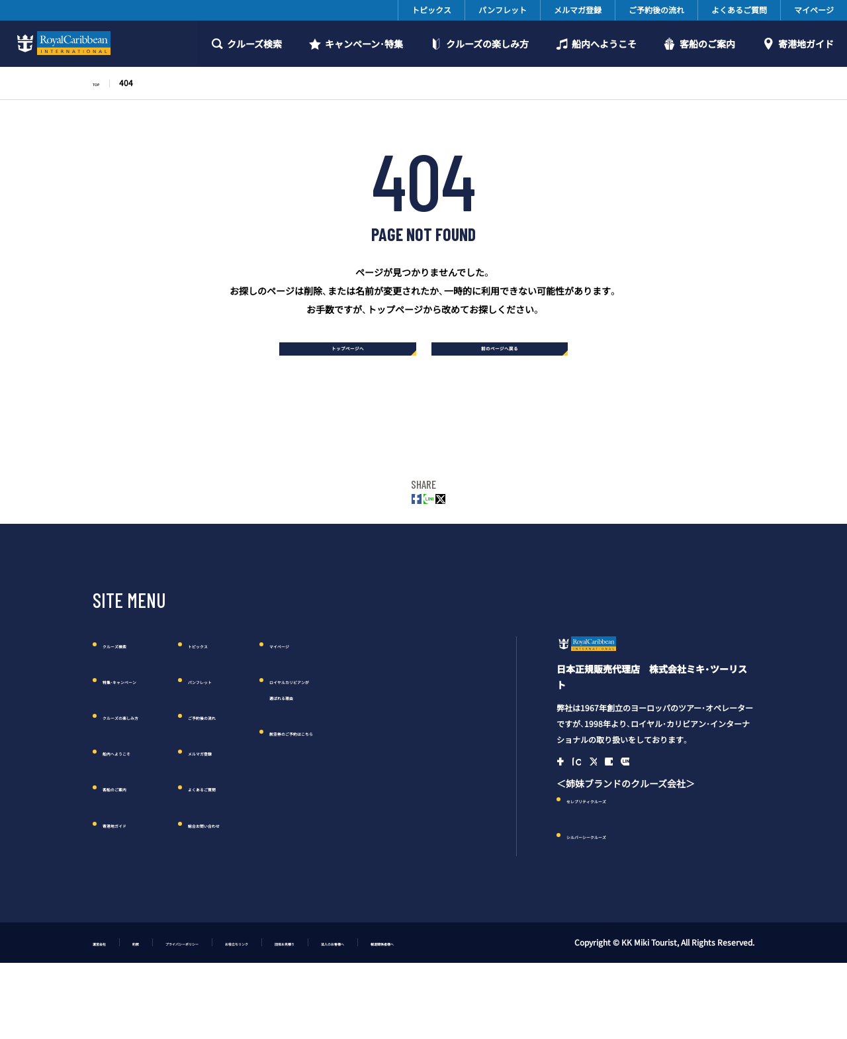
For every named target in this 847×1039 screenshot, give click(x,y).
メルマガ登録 (578, 10)
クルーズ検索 (254, 43)
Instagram (594, 818)
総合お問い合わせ (272, 853)
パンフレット (502, 10)
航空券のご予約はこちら (410, 761)
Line (678, 818)
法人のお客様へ (483, 1005)
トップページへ (340, 355)
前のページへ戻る (507, 355)
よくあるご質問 (739, 10)
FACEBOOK (388, 522)
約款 (159, 1005)
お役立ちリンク (327, 1005)
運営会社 (108, 1005)
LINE (423, 522)
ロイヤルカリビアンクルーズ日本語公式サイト (62, 43)
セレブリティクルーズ (612, 861)
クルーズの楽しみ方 (487, 43)
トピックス (431, 10)
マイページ (814, 10)
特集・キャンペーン (142, 710)
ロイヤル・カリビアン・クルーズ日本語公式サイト (630, 684)
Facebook (566, 818)
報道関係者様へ (565, 1005)
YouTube (650, 818)
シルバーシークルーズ (612, 897)
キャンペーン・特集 (364, 43)
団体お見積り (405, 1005)
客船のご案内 (707, 43)
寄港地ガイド (806, 43)
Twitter (459, 522)
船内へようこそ (604, 43)
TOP (101, 83)
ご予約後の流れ (656, 10)
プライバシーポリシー (233, 1005)
